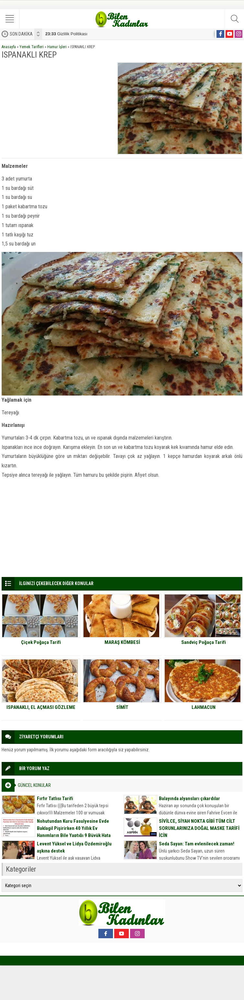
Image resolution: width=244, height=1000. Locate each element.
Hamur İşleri (57, 47)
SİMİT (122, 707)
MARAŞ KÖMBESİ (122, 642)
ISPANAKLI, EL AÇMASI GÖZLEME (40, 707)
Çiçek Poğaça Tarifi (41, 642)
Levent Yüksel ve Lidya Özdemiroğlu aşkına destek (74, 847)
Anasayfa (9, 47)
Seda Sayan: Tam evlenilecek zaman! (196, 844)
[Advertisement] (57, 107)
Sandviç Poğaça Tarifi (203, 642)
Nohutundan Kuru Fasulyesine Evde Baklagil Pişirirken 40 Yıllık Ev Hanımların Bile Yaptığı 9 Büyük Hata (74, 828)
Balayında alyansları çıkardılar (189, 798)
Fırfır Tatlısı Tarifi (55, 798)
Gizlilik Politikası (66, 33)
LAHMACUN (204, 707)
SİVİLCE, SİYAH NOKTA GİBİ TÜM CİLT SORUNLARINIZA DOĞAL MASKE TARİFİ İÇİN (199, 828)
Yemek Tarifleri (31, 47)
